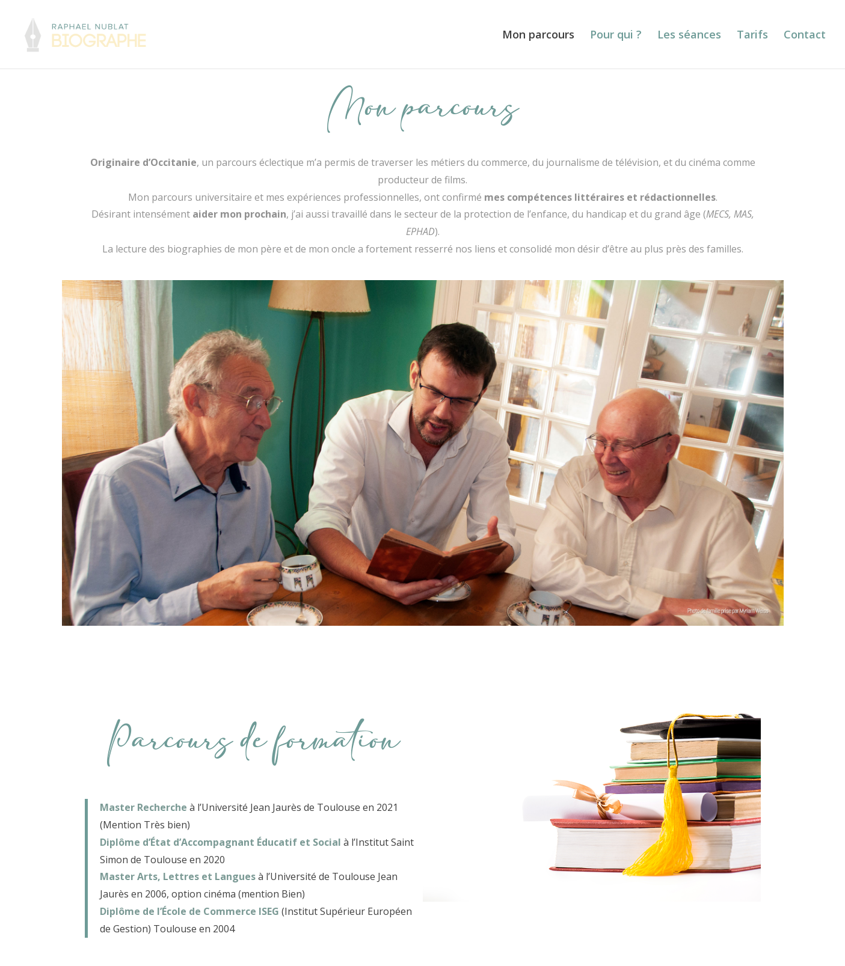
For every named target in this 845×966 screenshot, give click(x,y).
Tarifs (752, 35)
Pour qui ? (616, 35)
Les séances (689, 35)
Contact (805, 35)
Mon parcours (538, 35)
